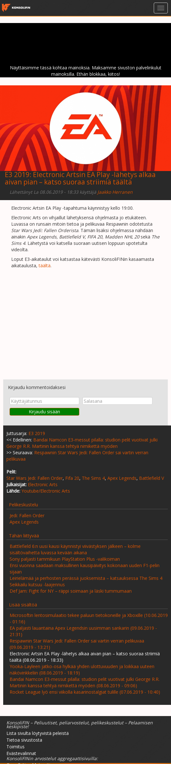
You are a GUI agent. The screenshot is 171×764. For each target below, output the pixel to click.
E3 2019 (17, 174)
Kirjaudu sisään (44, 412)
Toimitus (15, 747)
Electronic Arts (43, 484)
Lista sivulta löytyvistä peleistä (37, 733)
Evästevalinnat (21, 753)
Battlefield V (151, 478)
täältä (45, 265)
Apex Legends (121, 478)
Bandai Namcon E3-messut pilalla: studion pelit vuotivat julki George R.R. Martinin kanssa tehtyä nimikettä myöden (82, 443)
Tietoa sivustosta (24, 740)
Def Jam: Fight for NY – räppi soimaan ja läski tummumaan (71, 591)
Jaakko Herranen (115, 192)
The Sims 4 (93, 478)
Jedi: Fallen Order (27, 515)
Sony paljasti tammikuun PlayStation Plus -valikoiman (65, 559)
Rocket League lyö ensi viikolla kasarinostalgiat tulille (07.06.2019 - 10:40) (85, 692)
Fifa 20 (72, 478)
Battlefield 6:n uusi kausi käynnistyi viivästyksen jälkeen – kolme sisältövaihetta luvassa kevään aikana (75, 549)
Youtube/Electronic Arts (45, 491)
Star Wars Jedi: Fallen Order (34, 478)
